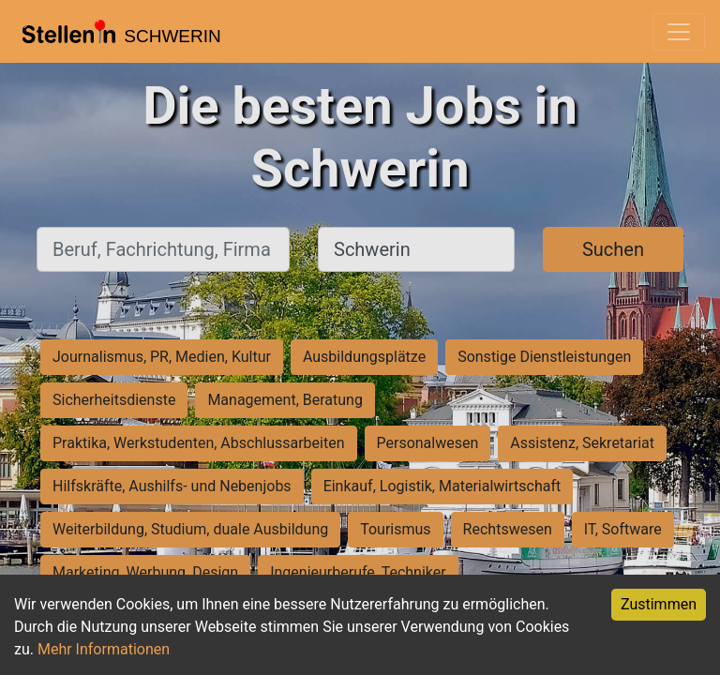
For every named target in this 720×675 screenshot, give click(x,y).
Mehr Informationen (104, 649)
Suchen (613, 249)
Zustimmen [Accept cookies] (659, 604)
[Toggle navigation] (678, 32)
